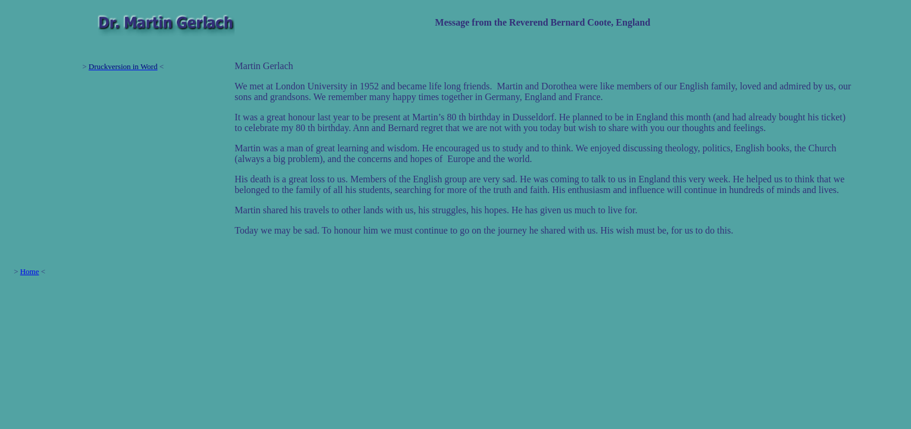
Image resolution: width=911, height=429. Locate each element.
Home (29, 271)
